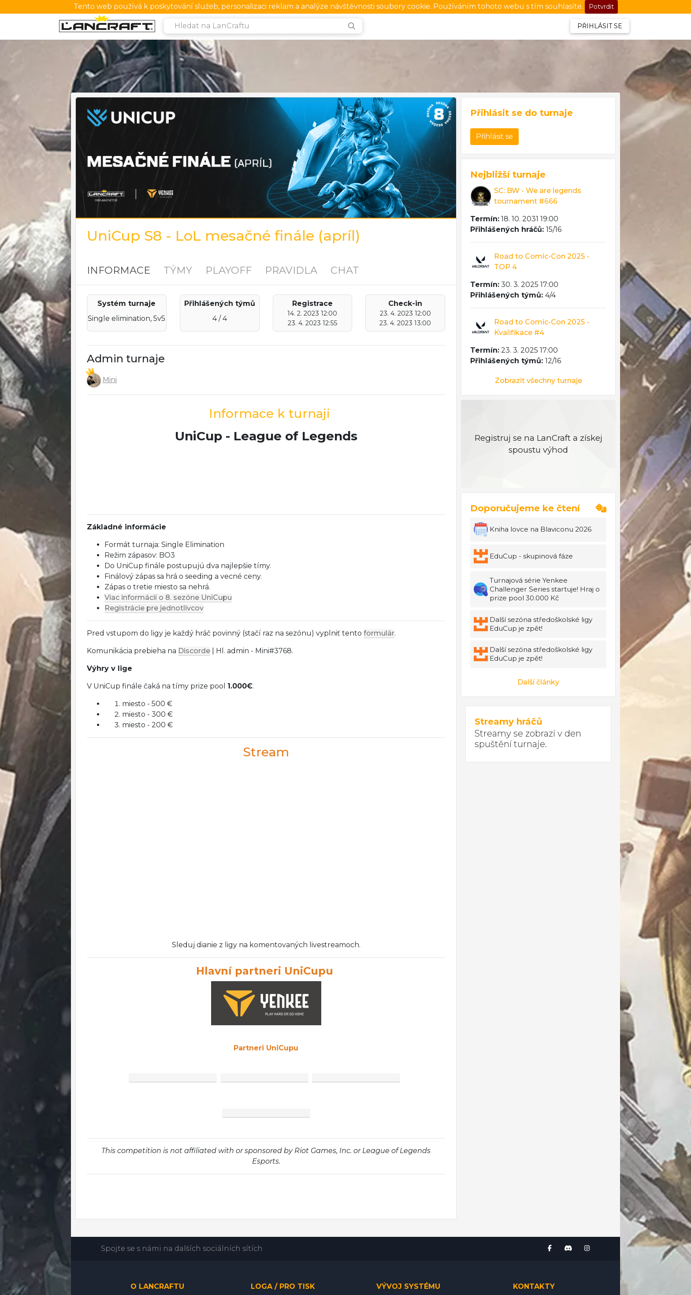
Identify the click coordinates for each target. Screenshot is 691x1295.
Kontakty (534, 1286)
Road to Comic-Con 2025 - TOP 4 (541, 261)
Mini (110, 380)
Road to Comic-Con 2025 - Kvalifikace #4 (541, 327)
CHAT (345, 270)
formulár (379, 633)
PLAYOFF (228, 270)
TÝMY (177, 270)
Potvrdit (601, 7)
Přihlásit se (599, 26)
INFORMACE (118, 270)
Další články (538, 682)
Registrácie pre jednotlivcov (154, 608)
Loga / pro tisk (283, 1286)
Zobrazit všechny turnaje (538, 380)
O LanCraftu (157, 1286)
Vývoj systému (408, 1286)
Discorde (194, 651)
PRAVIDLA (291, 270)
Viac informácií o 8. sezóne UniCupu (168, 597)
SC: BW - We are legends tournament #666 (537, 195)
